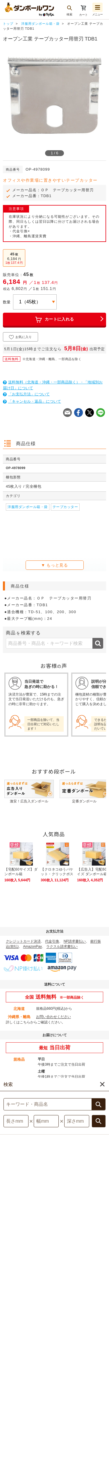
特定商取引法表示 (81, 1426)
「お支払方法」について (26, 394)
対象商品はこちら (54, 1188)
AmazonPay (32, 946)
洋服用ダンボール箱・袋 (28, 507)
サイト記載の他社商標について (76, 1432)
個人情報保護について (25, 1432)
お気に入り (20, 337)
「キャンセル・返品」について (32, 401)
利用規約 (51, 1426)
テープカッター (65, 507)
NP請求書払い (75, 941)
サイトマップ (24, 1426)
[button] (91, 1468)
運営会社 (43, 1439)
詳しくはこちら (18, 1022)
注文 (102, 1437)
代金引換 (52, 941)
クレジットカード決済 (23, 941)
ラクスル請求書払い (62, 946)
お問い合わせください (53, 1017)
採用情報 (66, 1439)
